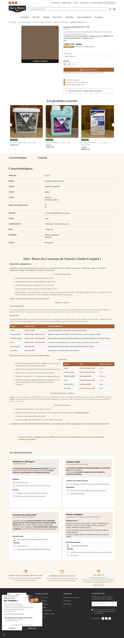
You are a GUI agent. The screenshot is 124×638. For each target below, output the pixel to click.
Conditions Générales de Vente (45, 614)
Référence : (13, 175)
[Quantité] (69, 64)
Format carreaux (67, 53)
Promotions (67, 601)
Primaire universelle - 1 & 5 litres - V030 (58, 143)
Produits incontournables (71, 597)
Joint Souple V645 (85, 376)
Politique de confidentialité (43, 610)
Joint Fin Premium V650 (87, 368)
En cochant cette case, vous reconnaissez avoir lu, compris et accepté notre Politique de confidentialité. (105, 611)
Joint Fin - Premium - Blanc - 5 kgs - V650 (23, 143)
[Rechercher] (67, 9)
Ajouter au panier (88, 70)
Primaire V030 (29, 334)
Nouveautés (67, 604)
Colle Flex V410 (29, 330)
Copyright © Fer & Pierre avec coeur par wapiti (21, 636)
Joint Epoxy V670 (85, 384)
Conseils (42, 157)
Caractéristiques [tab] (18, 157)
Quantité (66, 61)
